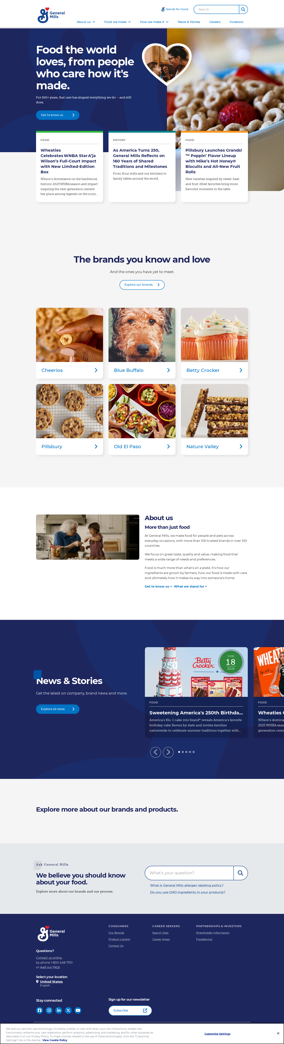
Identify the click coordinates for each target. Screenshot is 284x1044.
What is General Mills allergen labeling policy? (187, 885)
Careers (215, 22)
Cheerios (69, 343)
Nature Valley (214, 419)
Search (204, 9)
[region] (142, 1033)
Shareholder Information (212, 932)
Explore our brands (138, 284)
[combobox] (216, 9)
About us (84, 22)
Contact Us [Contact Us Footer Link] (115, 945)
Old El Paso (142, 419)
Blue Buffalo (142, 343)
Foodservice (204, 939)
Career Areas (161, 939)
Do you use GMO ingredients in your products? (187, 892)
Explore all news (53, 709)
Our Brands (116, 932)
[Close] (278, 1033)
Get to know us (52, 115)
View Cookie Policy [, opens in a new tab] (54, 1040)
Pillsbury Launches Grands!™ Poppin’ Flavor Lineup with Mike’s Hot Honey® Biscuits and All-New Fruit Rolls (214, 167)
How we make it (152, 22)
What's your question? (172, 873)
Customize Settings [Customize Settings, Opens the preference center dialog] (217, 1033)
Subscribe (120, 1010)
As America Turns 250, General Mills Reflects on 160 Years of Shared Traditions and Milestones (142, 167)
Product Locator (119, 939)
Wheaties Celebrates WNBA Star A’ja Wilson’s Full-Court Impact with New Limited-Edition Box (69, 167)
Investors (236, 22)
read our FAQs (50, 967)
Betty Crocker (214, 343)
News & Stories (189, 22)
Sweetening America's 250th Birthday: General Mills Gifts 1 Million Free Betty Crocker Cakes (196, 692)
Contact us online (49, 958)
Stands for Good (177, 9)
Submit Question (240, 873)
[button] (243, 9)
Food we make (115, 22)
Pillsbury (69, 419)
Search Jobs (160, 932)
